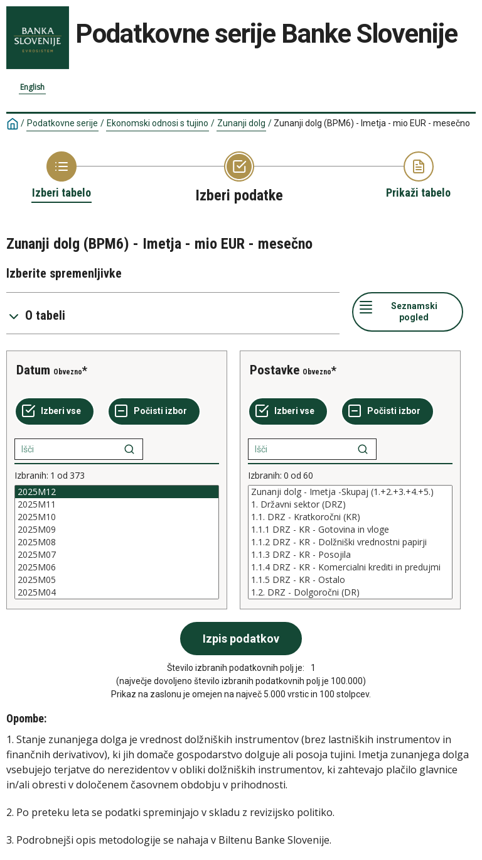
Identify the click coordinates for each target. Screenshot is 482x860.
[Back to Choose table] (61, 176)
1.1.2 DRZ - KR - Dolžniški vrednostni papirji (350, 542)
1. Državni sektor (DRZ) (350, 504)
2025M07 (116, 554)
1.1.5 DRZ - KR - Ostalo (350, 580)
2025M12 (116, 492)
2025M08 (116, 542)
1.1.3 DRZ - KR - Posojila (350, 554)
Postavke (274, 370)
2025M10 (116, 517)
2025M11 (116, 504)
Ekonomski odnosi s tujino (157, 123)
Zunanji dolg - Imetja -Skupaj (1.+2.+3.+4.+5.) (350, 492)
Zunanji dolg (241, 123)
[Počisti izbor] (154, 411)
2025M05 (116, 580)
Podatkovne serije (62, 123)
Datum (33, 370)
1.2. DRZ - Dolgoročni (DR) (350, 592)
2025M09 (116, 529)
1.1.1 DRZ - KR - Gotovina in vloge (350, 529)
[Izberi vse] (54, 411)
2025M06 (116, 567)
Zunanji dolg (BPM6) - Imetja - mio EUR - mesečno (372, 123)
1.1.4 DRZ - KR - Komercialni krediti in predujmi (350, 567)
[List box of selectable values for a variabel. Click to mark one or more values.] (116, 542)
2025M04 (116, 592)
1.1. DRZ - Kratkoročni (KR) (350, 517)
